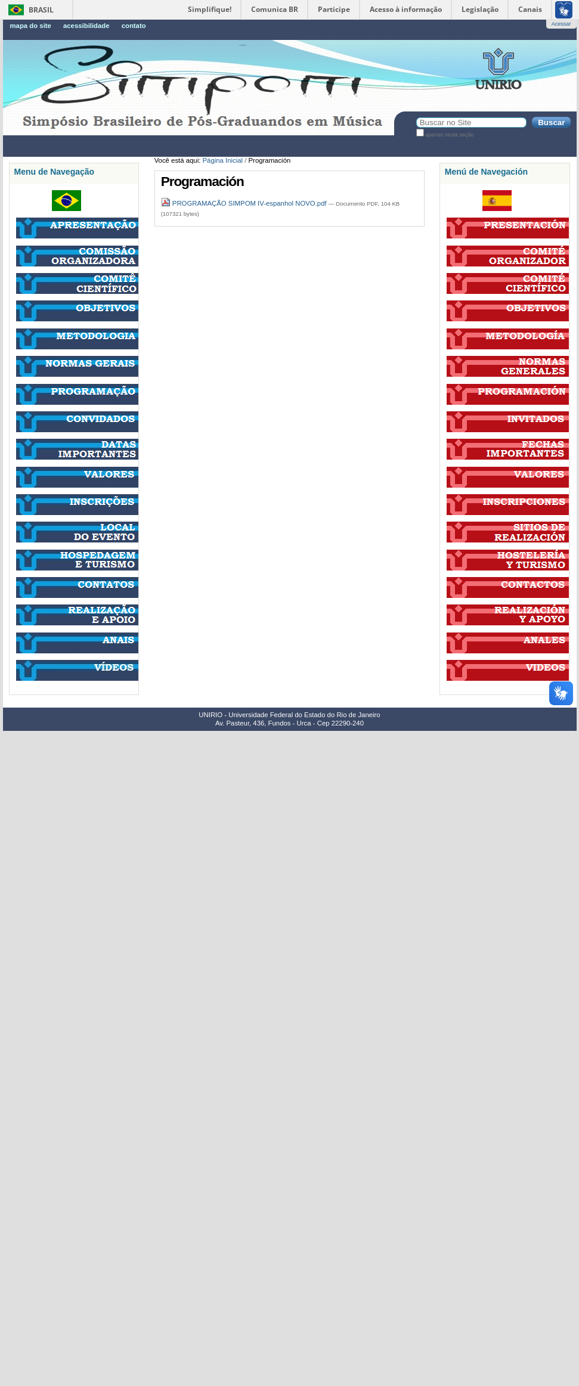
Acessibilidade (86, 25)
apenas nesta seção (449, 135)
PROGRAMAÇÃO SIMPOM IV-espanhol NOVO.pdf (245, 203)
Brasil (41, 10)
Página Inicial (223, 160)
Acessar (561, 24)
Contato (134, 25)
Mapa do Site (30, 25)
